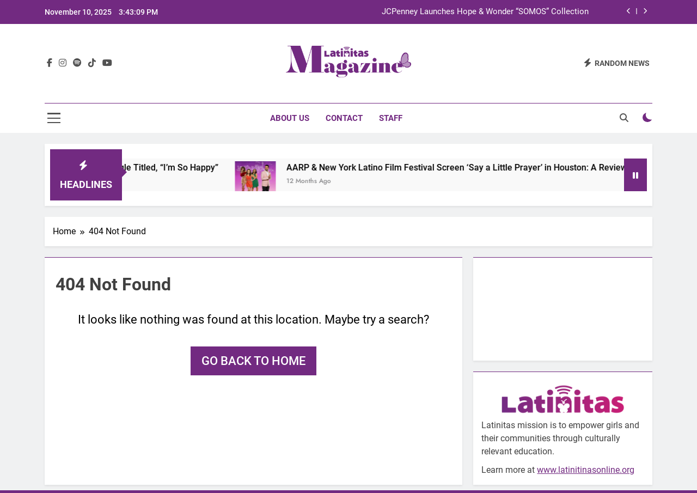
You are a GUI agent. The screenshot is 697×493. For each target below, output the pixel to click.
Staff (390, 118)
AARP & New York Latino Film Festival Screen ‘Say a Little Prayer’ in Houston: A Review (465, 167)
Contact (344, 118)
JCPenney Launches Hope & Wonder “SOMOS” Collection (485, 12)
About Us (289, 118)
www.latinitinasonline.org (585, 470)
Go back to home (253, 361)
